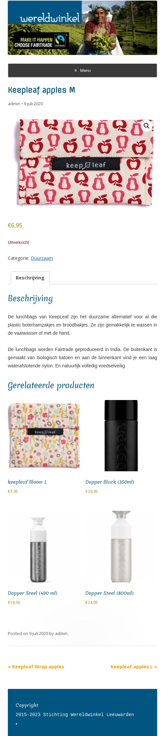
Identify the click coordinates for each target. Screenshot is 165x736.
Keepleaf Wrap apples (36, 666)
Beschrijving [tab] (30, 278)
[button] (147, 126)
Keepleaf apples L (134, 666)
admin (14, 104)
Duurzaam (42, 258)
